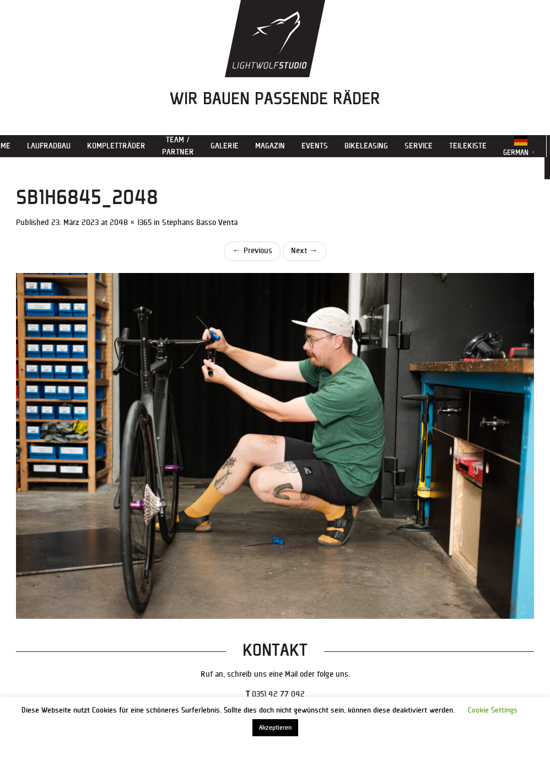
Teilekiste (468, 146)
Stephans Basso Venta (200, 222)
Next (304, 251)
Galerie (225, 146)
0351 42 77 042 (278, 694)
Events (314, 146)
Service (419, 146)
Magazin (270, 146)
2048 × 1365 (131, 222)
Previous (252, 251)
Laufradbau (49, 146)
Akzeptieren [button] (275, 727)
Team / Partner (178, 146)
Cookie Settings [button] (492, 710)
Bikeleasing (366, 146)
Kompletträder (116, 146)
